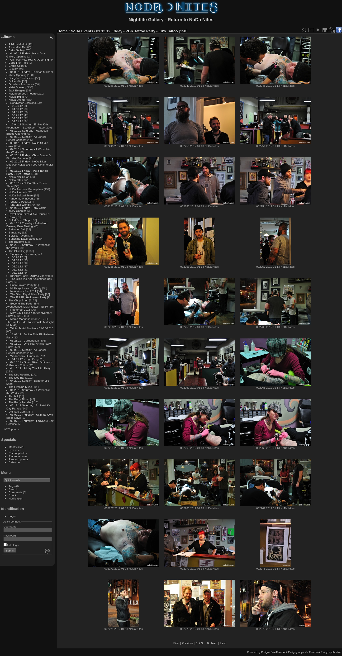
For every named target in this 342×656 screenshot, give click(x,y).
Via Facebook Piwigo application (323, 652)
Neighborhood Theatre (23, 93)
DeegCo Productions (22, 78)
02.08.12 (17, 118)
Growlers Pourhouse (21, 84)
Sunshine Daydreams (22, 238)
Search (13, 489)
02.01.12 (17, 121)
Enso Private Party (21, 284)
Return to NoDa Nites (191, 19)
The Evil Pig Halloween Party (28, 297)
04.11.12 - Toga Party (25, 359)
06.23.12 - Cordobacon (24, 340)
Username (10, 526)
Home (62, 31)
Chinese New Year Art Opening (29, 59)
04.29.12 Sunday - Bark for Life (29, 380)
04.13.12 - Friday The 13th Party (30, 368)
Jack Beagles (17, 90)
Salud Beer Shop (19, 220)
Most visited (16, 446)
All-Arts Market (18, 44)
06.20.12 (17, 105)
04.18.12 (17, 108)
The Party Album (19, 399)
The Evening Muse (20, 386)
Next (214, 643)
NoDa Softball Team (21, 195)
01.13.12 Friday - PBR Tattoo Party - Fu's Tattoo (27, 172)
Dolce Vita (15, 81)
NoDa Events (17, 99)
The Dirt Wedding (19, 374)
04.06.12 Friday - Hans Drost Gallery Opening (26, 55)
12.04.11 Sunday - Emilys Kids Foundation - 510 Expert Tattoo (27, 126)
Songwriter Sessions (23, 102)
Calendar (14, 462)
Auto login (11, 545)
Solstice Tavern (18, 235)
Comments (15, 492)
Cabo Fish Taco (18, 62)
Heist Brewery (17, 87)
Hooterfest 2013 (20, 309)
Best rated (15, 450)
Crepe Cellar (16, 65)
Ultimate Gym (17, 411)
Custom (14, 68)
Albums (7, 37)
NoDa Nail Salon (19, 176)
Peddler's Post (18, 201)
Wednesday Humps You (25, 355)
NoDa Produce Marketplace (26, 189)
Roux (12, 217)
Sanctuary (15, 232)
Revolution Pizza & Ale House (27, 213)
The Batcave (16, 241)
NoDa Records (18, 192)
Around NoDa (17, 47)
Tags (12, 486)
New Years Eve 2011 (23, 291)
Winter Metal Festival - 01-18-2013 (31, 328)
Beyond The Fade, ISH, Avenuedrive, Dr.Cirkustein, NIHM (27, 305)
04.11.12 (17, 112)
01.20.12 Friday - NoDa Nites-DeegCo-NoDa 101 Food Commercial (29, 163)
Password (10, 535)
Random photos (18, 459)
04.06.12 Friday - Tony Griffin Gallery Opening (26, 209)
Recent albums (18, 456)
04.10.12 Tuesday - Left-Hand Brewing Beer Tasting (26, 225)
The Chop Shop (18, 300)
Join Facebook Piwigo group (287, 652)
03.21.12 (17, 115)
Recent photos (18, 453)
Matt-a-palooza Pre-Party (26, 288)
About (12, 495)
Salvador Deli (17, 229)
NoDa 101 (15, 96)
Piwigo (265, 652)
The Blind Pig (17, 250)
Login (12, 516)
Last (223, 643)
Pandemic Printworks (22, 198)
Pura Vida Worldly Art (22, 204)
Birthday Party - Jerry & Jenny (29, 275)
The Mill (14, 396)
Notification (16, 498)
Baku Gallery (17, 50)
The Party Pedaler (20, 402)
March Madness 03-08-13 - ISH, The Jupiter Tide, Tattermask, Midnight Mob (30, 322)
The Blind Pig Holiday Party (27, 294)
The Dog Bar (17, 377)
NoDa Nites (16, 179)
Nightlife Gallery (145, 19)
